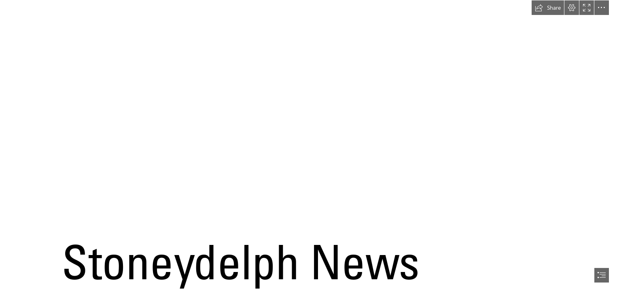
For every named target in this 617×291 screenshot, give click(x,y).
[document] (308, 145)
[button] (548, 7)
